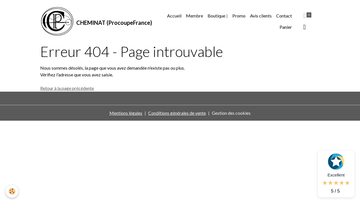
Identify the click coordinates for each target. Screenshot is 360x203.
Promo (239, 15)
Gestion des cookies (231, 113)
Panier (286, 27)
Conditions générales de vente (177, 113)
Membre (194, 15)
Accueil (174, 15)
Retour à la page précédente (67, 88)
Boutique (217, 15)
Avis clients (261, 15)
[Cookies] (12, 191)
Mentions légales (125, 113)
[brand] (94, 21)
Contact (284, 15)
